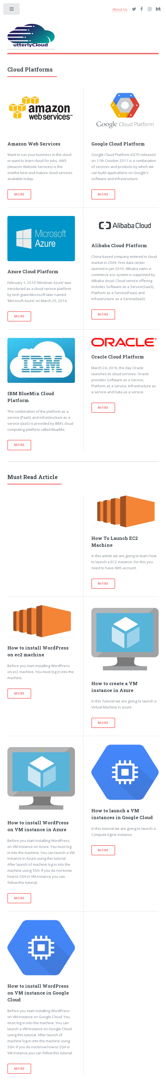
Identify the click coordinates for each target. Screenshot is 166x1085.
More (19, 194)
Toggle (12, 10)
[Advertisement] (41, 522)
